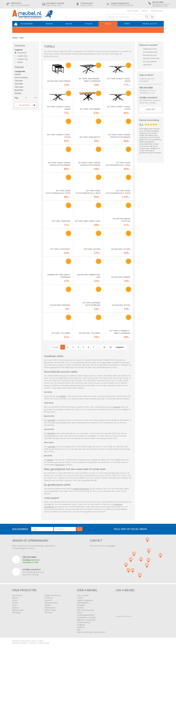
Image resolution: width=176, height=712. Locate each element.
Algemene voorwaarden (86, 674)
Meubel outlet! (149, 29)
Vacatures (81, 682)
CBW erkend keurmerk (85, 664)
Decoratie (48, 667)
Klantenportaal (157, 11)
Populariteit (20, 58)
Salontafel (18, 86)
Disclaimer (32, 697)
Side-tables (19, 92)
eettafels (62, 451)
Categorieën (20, 77)
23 (110, 402)
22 (104, 402)
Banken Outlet (50, 664)
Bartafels (18, 99)
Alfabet (19, 68)
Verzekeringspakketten (86, 669)
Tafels (109, 29)
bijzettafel (51, 475)
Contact (150, 115)
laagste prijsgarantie (81, 543)
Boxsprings (16, 667)
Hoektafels (19, 89)
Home (14, 43)
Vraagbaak (81, 679)
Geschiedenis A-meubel (86, 672)
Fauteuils (15, 662)
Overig (127, 29)
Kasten (71, 29)
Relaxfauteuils (50, 662)
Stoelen (90, 29)
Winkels (145, 11)
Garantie (80, 662)
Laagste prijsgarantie (85, 655)
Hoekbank (49, 652)
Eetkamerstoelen (51, 657)
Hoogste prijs (21, 64)
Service (79, 667)
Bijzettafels (19, 96)
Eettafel (18, 80)
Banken (52, 29)
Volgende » (120, 402)
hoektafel (116, 461)
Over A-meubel (133, 11)
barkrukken (59, 519)
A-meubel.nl (40, 695)
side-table (51, 501)
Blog (78, 684)
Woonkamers (31, 29)
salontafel (50, 488)
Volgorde (18, 55)
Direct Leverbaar (21, 83)
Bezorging (81, 660)
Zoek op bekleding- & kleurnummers (91, 686)
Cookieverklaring (83, 677)
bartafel (50, 514)
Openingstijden (83, 657)
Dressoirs (48, 655)
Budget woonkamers (53, 650)
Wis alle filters (24, 111)
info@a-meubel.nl (148, 103)
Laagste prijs (21, 61)
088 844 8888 (146, 93)
